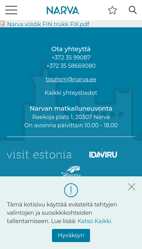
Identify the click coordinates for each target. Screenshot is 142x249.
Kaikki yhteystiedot (71, 93)
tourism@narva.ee (71, 79)
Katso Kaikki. (95, 221)
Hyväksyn (71, 235)
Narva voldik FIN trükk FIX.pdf (48, 24)
